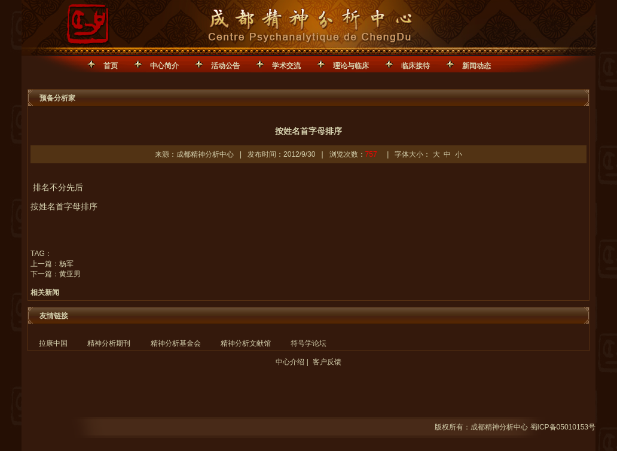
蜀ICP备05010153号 (562, 427)
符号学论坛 (308, 343)
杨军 (66, 264)
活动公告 (225, 66)
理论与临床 (351, 66)
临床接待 (415, 66)
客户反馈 (327, 362)
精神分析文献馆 (246, 343)
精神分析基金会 (176, 343)
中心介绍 (290, 362)
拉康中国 (53, 343)
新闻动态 (476, 66)
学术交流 (286, 66)
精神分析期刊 (108, 343)
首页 (110, 66)
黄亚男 (70, 274)
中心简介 (164, 66)
